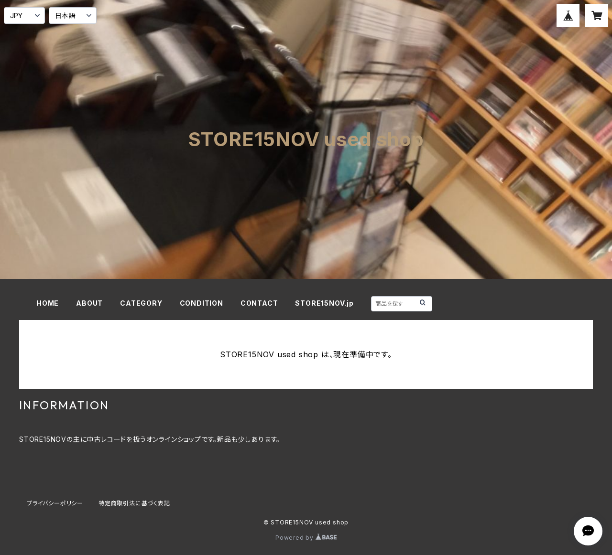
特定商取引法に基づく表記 (134, 503)
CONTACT (259, 303)
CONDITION (201, 303)
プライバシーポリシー (55, 503)
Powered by (306, 537)
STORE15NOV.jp (324, 303)
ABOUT (89, 303)
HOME (47, 303)
